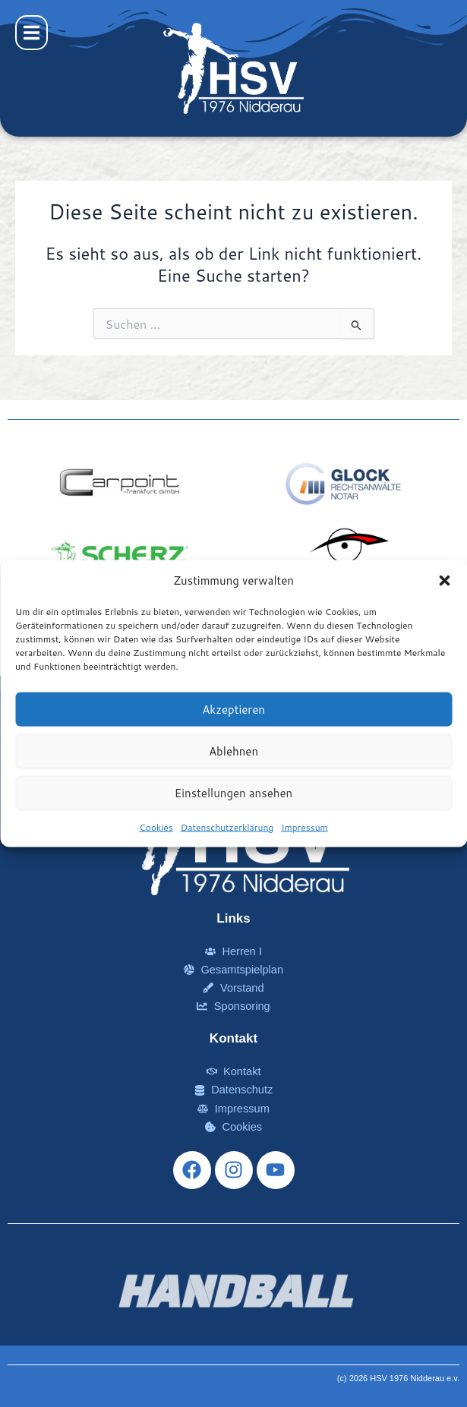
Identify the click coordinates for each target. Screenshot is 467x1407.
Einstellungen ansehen (233, 792)
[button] (444, 580)
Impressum (304, 827)
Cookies (155, 827)
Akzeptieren (233, 709)
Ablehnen (233, 751)
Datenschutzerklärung (227, 827)
